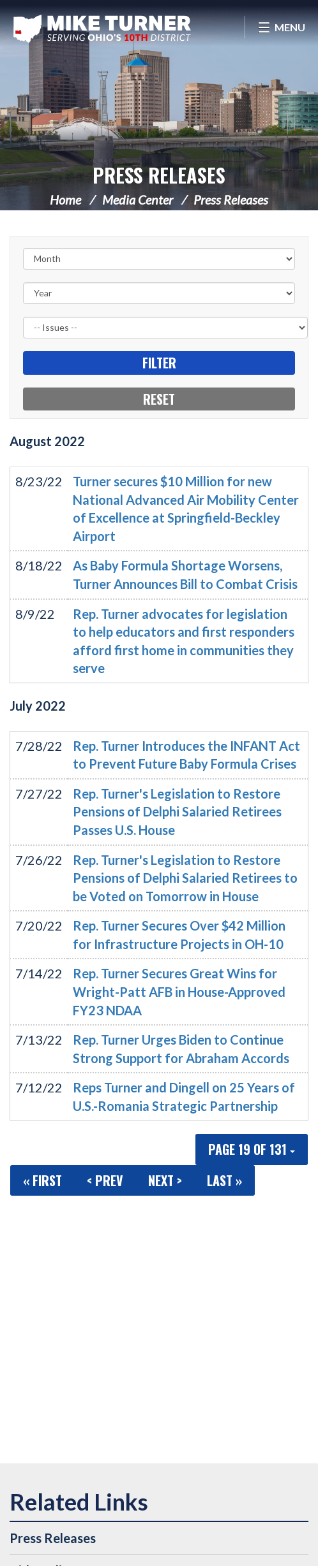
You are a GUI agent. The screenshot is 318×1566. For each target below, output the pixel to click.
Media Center (137, 199)
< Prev (105, 1180)
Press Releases (159, 175)
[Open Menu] (281, 27)
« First (42, 1180)
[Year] (159, 293)
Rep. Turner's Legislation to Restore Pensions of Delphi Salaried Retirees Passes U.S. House (177, 811)
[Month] (159, 259)
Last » (224, 1180)
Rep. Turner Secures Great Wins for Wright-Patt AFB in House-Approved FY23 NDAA (179, 991)
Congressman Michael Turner (102, 28)
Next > (165, 1180)
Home (65, 199)
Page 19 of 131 (251, 1149)
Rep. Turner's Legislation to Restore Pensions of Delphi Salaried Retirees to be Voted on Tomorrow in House (185, 878)
